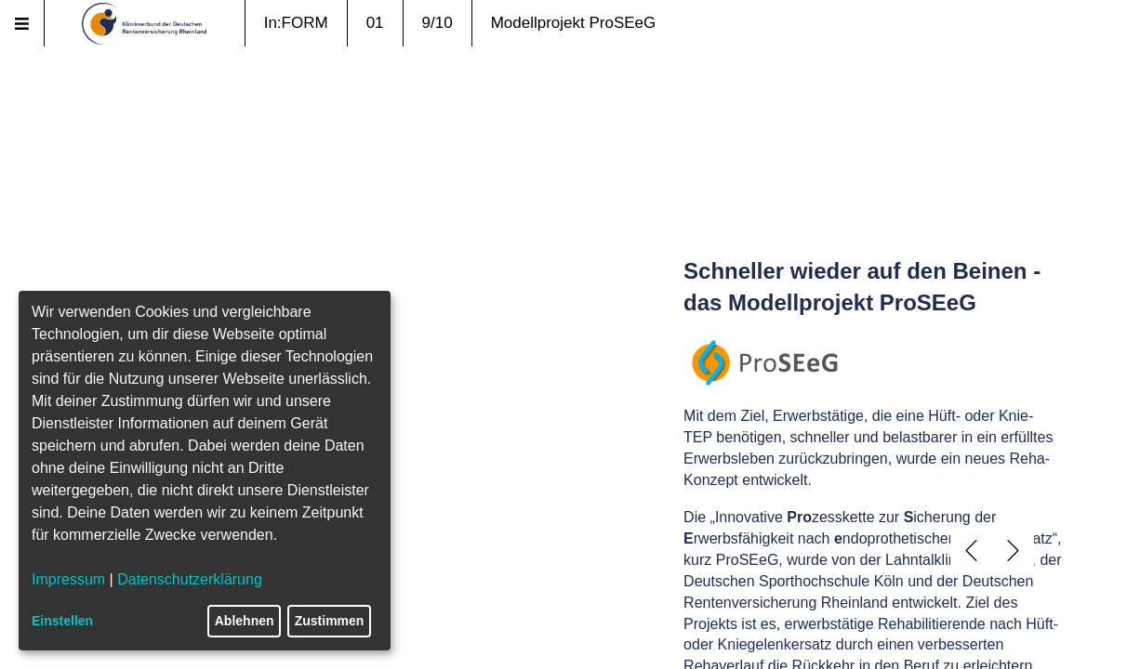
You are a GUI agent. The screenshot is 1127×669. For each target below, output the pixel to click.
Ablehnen (244, 620)
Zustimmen (330, 620)
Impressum (68, 579)
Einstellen (62, 620)
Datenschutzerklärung (189, 579)
